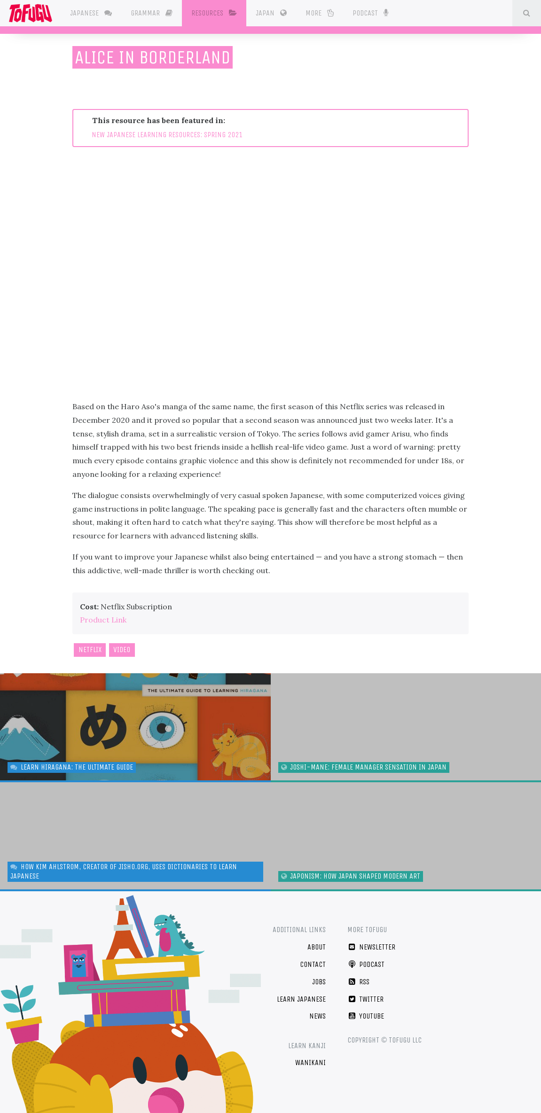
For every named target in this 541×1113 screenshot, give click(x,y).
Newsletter (371, 946)
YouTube (365, 1016)
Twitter (365, 999)
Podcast (371, 12)
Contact (313, 964)
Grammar (153, 12)
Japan (272, 12)
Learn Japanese (301, 999)
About (316, 946)
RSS (358, 981)
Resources (215, 12)
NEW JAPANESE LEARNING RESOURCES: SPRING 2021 (167, 134)
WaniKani (310, 1062)
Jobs (319, 981)
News (317, 1016)
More (321, 12)
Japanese (92, 12)
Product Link (103, 619)
